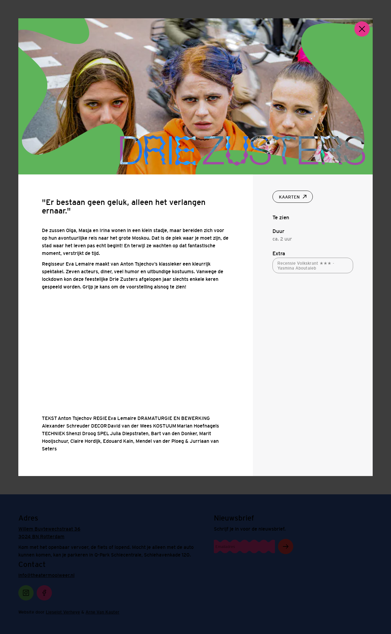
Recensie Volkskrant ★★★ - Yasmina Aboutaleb (305, 265)
